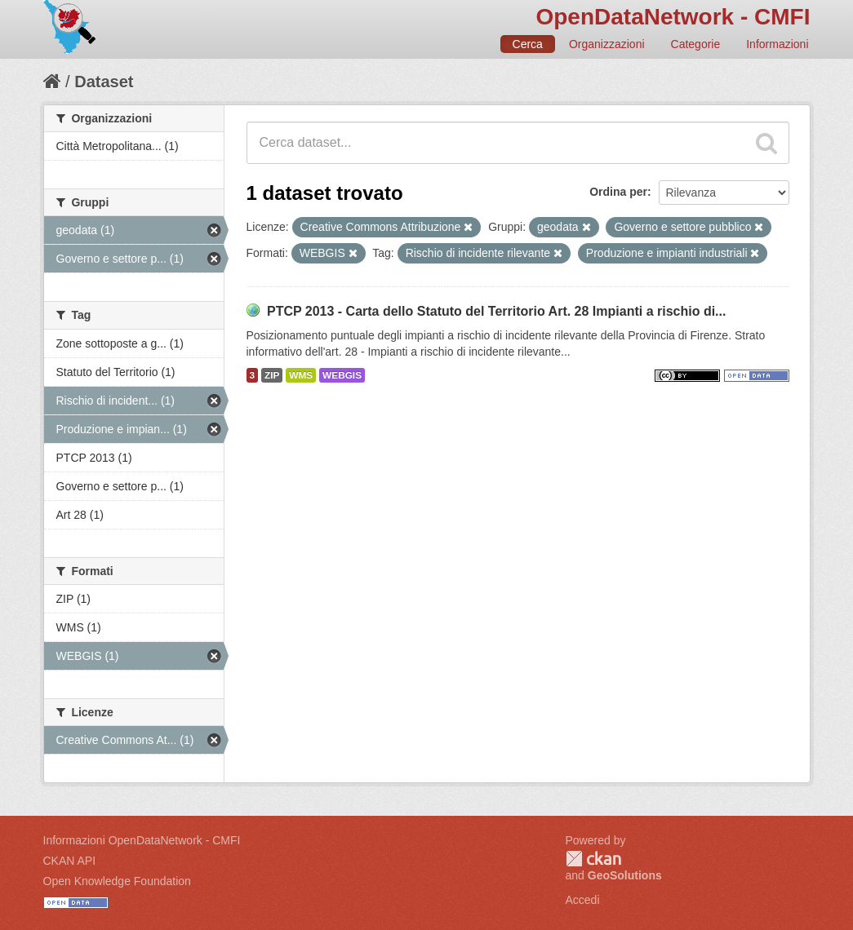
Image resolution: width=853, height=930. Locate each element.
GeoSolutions (625, 875)
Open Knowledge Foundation (117, 881)
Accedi (583, 899)
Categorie (696, 44)
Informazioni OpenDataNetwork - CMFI (142, 840)
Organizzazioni (607, 44)
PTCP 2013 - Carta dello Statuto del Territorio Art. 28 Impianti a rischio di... (496, 311)
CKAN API (69, 860)
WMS (301, 375)
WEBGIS (342, 375)
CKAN (593, 858)
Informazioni (777, 44)
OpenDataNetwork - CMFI (672, 16)
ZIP (271, 375)
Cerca (528, 44)
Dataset (103, 82)
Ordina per (618, 191)
